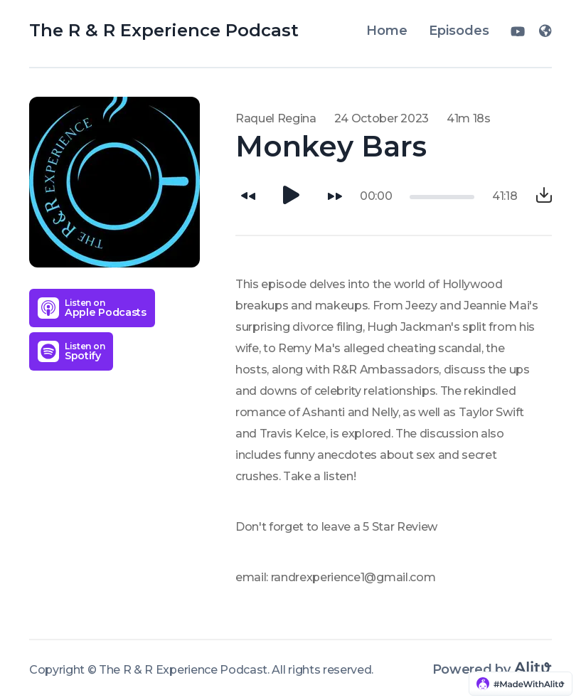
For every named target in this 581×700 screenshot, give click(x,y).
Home (386, 30)
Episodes (459, 30)
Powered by (492, 669)
